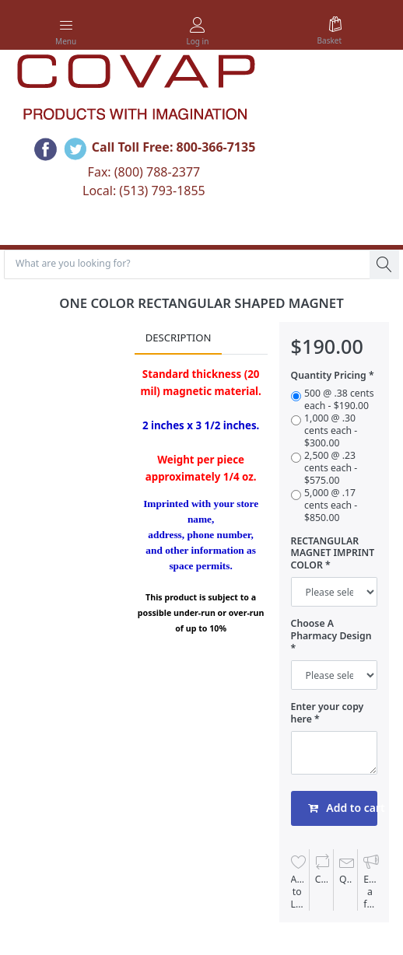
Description (178, 338)
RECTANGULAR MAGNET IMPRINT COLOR (333, 553)
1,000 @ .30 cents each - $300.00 (330, 431)
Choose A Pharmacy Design (331, 629)
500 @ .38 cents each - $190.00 (339, 399)
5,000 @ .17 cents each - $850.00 (330, 505)
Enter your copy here (327, 713)
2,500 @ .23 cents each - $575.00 (330, 468)
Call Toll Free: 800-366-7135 (174, 147)
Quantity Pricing (328, 375)
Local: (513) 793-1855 (143, 190)
